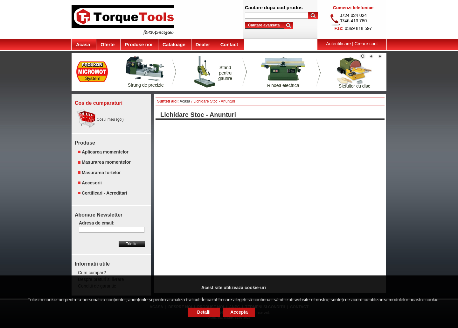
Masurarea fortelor (101, 172)
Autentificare (338, 43)
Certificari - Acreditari (104, 193)
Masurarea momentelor (106, 162)
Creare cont (366, 43)
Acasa (185, 101)
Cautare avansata (264, 25)
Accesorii (92, 182)
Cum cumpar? (92, 272)
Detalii (204, 312)
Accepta (238, 312)
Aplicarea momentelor (105, 151)
